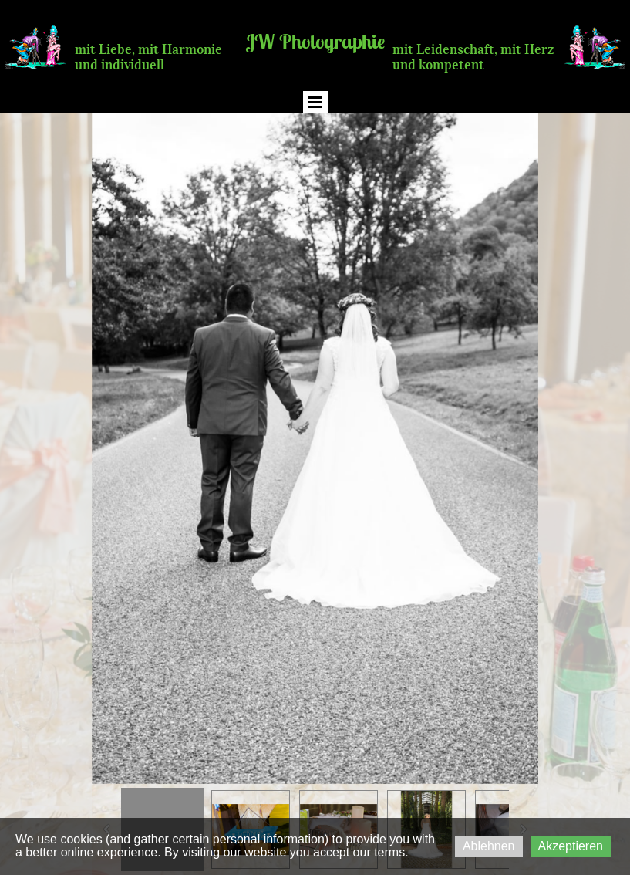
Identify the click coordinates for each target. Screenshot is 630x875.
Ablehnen (489, 846)
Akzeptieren (571, 846)
